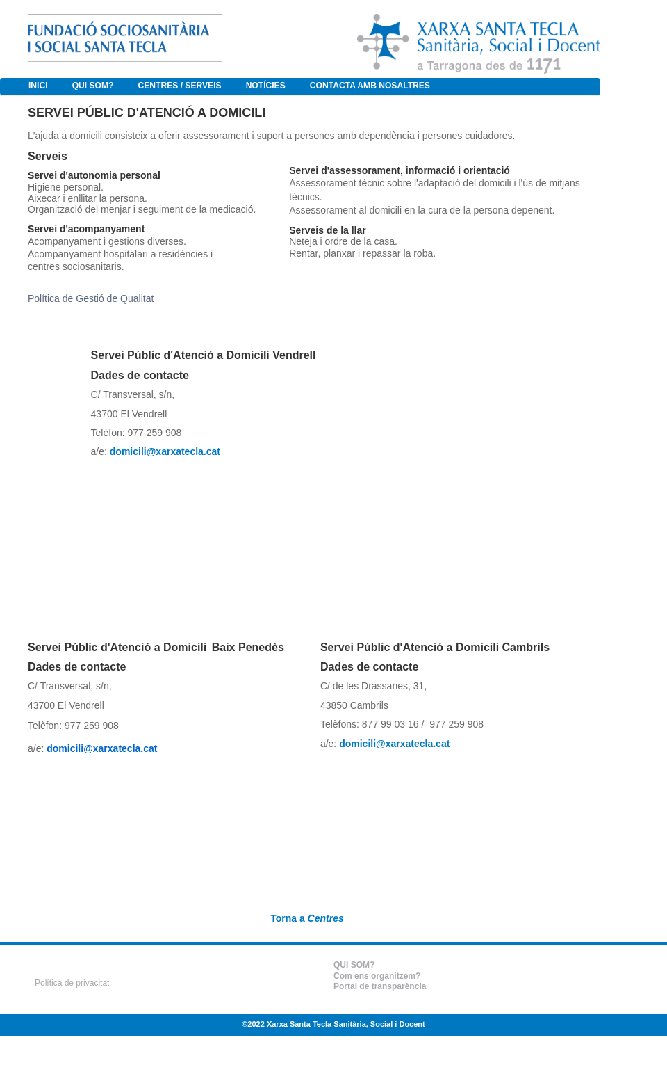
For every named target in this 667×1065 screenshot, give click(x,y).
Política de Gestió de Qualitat (91, 298)
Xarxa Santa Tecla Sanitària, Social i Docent (346, 1024)
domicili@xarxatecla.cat (102, 748)
